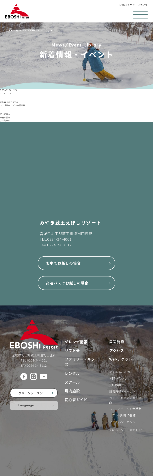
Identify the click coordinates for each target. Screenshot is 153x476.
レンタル (72, 373)
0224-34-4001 (59, 239)
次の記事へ (5, 120)
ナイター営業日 (18, 105)
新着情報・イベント (122, 391)
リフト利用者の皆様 (122, 415)
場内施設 (72, 390)
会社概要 (115, 385)
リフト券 (72, 350)
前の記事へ (5, 114)
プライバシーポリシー (123, 422)
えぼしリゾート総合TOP (125, 430)
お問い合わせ (118, 378)
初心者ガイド (76, 399)
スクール (72, 382)
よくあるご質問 (119, 372)
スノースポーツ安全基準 (125, 409)
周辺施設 (116, 341)
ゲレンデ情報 (76, 341)
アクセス (116, 350)
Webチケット (120, 359)
